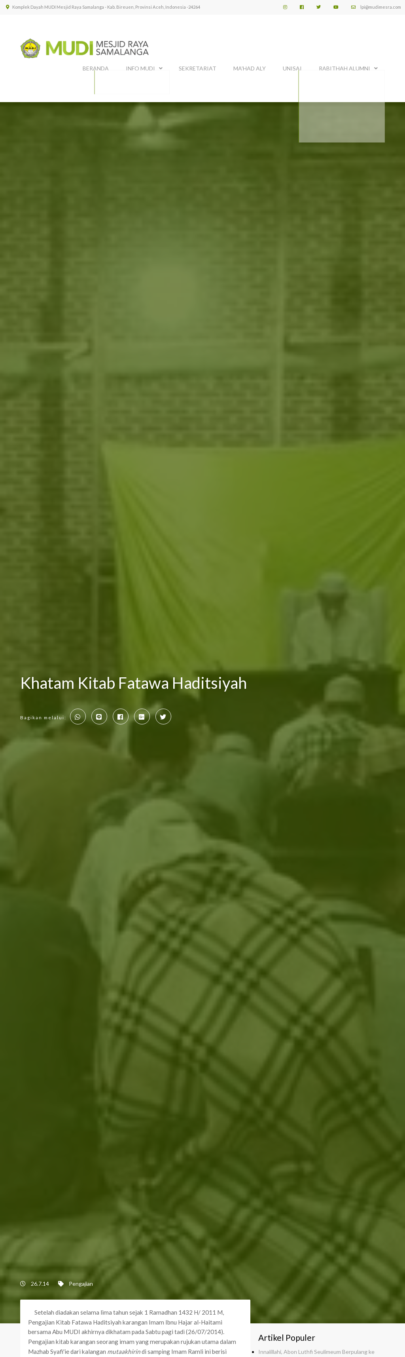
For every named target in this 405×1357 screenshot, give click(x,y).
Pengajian (81, 1279)
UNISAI (292, 66)
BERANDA (96, 66)
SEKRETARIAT (197, 66)
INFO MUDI (140, 66)
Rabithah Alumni (344, 66)
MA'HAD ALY (249, 66)
